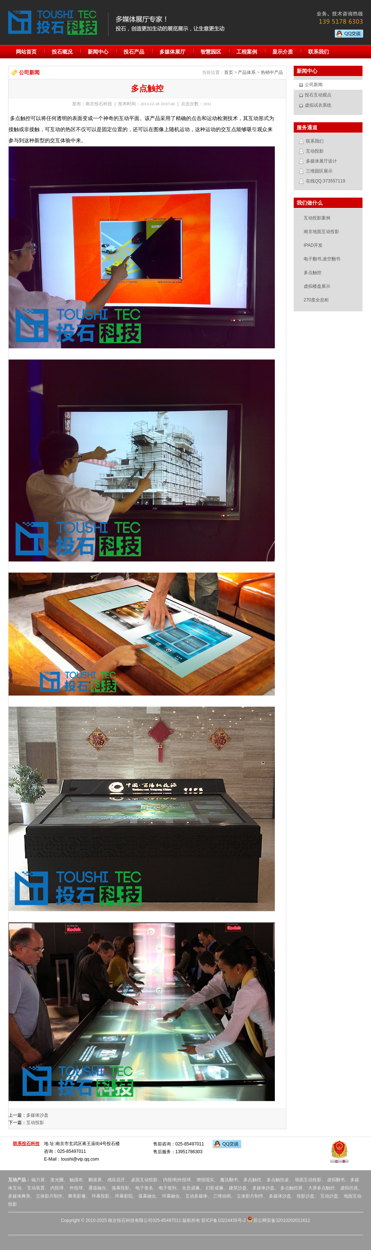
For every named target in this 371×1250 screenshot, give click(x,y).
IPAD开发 (313, 245)
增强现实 (205, 1179)
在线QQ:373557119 (325, 181)
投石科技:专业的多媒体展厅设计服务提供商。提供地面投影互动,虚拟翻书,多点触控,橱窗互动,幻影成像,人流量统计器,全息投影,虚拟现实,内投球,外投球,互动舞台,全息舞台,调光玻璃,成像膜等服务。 (52, 22)
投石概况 (62, 52)
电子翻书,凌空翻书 (322, 259)
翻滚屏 (95, 1179)
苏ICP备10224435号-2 (223, 1220)
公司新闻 (314, 84)
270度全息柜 (316, 300)
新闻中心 (98, 52)
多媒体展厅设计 (321, 161)
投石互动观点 (318, 95)
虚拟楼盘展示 (317, 286)
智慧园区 (210, 52)
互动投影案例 (317, 218)
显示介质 (282, 52)
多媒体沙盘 (37, 1115)
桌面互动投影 (143, 1179)
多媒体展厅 (172, 52)
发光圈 (57, 1179)
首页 (228, 72)
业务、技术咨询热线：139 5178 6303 (336, 18)
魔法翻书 (229, 1179)
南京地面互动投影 (321, 231)
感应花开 (116, 1179)
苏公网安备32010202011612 (278, 1220)
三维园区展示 (319, 171)
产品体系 (247, 72)
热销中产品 (272, 72)
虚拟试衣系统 (318, 105)
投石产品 (134, 52)
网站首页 (26, 52)
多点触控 (312, 272)
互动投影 (35, 1122)
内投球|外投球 (177, 1179)
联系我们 (318, 52)
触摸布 (76, 1179)
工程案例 (246, 52)
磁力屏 (38, 1179)
